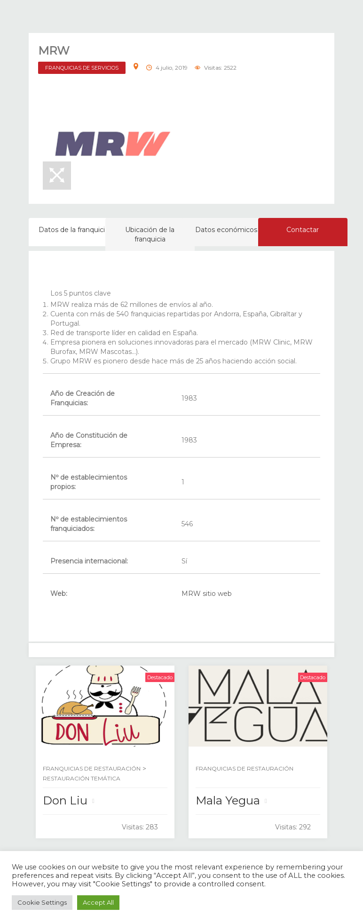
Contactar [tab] (302, 229)
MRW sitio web (207, 593)
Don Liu (65, 800)
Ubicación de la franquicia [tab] (149, 234)
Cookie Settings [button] (42, 902)
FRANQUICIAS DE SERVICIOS (81, 67)
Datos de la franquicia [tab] (74, 229)
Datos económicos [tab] (226, 229)
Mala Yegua (228, 800)
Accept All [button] (98, 902)
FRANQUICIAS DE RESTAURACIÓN (92, 768)
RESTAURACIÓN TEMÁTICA (81, 778)
